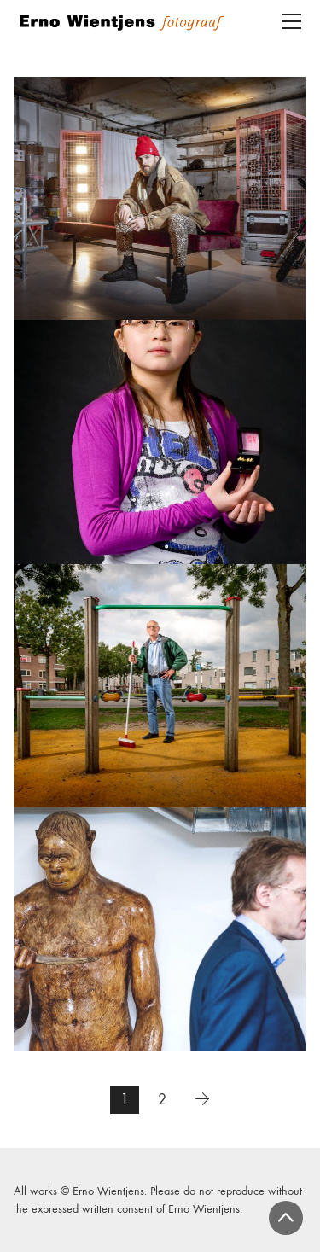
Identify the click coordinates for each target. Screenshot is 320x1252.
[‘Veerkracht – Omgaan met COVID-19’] (160, 198)
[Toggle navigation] (291, 21)
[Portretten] (160, 685)
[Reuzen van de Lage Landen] (160, 929)
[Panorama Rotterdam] (160, 441)
